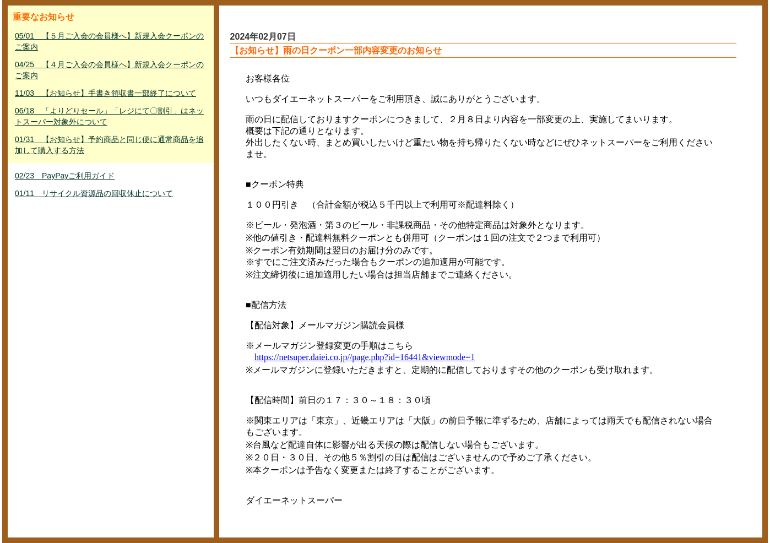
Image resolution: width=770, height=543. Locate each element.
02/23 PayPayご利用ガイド (65, 175)
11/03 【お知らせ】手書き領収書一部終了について (105, 93)
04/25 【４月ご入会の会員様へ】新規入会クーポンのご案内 (109, 70)
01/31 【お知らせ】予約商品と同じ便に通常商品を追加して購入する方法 (109, 145)
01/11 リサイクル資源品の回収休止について (94, 193)
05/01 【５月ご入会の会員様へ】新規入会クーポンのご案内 (109, 41)
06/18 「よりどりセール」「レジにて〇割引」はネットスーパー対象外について (109, 116)
